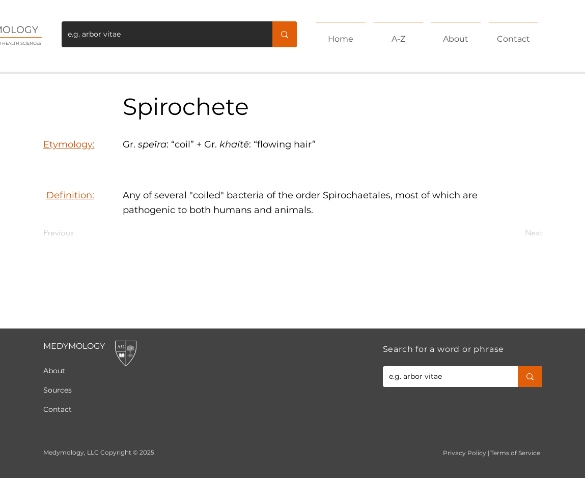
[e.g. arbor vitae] (159, 34)
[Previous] (76, 233)
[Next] (516, 233)
